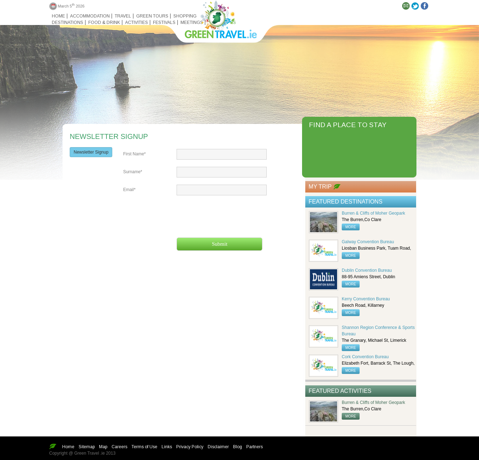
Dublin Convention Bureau (367, 270)
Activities (136, 22)
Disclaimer (218, 446)
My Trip (319, 187)
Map (103, 446)
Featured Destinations (345, 202)
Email (129, 189)
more (350, 227)
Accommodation (90, 16)
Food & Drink (104, 22)
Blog (237, 446)
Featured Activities (339, 391)
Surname (132, 171)
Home (58, 16)
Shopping (185, 16)
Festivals (164, 22)
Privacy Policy (189, 446)
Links (167, 446)
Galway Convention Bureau (368, 241)
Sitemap (87, 446)
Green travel (216, 18)
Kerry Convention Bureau (366, 298)
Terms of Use (144, 446)
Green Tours (152, 16)
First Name (134, 153)
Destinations (67, 22)
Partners (254, 446)
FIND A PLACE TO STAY (347, 125)
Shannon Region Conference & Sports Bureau (378, 330)
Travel (123, 16)
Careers (119, 446)
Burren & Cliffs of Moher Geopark (373, 213)
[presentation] (231, 216)
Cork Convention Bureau (365, 356)
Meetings (192, 22)
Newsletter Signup (91, 152)
